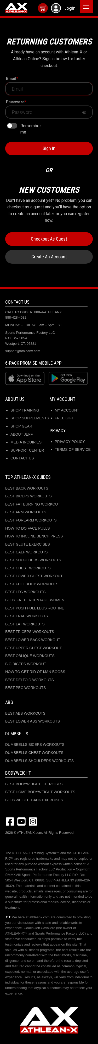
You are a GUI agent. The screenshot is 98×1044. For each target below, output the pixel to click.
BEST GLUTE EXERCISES (27, 544)
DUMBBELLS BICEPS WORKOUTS (34, 744)
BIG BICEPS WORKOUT (25, 664)
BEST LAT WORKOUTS (25, 624)
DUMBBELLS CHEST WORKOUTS (34, 753)
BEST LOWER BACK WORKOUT (32, 640)
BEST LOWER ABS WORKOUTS (32, 721)
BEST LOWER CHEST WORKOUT (34, 576)
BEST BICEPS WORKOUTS (28, 496)
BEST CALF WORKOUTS (26, 552)
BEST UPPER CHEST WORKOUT (33, 648)
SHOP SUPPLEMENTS (29, 418)
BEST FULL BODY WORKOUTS (32, 584)
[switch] (12, 126)
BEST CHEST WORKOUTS (28, 568)
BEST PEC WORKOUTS (25, 688)
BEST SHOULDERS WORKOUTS (33, 560)
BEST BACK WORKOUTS (26, 488)
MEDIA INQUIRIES (26, 442)
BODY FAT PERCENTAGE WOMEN (34, 600)
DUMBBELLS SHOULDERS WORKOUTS (39, 761)
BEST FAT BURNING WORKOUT (32, 504)
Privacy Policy (70, 442)
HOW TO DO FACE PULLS (27, 528)
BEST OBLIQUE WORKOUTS (30, 656)
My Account (67, 410)
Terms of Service (73, 449)
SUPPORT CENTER (27, 450)
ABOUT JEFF (21, 434)
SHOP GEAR (21, 426)
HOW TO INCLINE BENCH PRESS (34, 536)
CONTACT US (22, 458)
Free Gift (64, 418)
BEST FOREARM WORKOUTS (31, 520)
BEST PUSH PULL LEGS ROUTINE (34, 608)
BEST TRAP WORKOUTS (26, 616)
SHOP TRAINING (24, 410)
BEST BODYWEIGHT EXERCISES (34, 784)
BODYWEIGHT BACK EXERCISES (34, 800)
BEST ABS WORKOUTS (25, 713)
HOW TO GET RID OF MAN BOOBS (35, 672)
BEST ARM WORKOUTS (25, 512)
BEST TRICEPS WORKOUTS (29, 632)
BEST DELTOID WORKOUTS (29, 680)
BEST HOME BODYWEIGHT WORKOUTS (40, 792)
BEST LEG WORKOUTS (25, 592)
